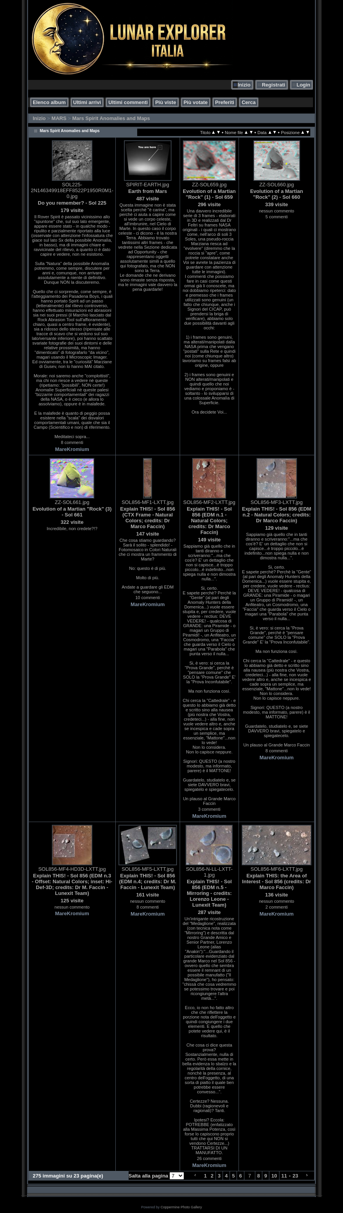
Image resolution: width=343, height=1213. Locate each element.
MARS (58, 118)
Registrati (273, 85)
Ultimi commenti (128, 102)
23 (295, 1176)
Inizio (244, 85)
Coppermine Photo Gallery (181, 1207)
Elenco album (49, 102)
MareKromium (72, 449)
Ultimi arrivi (87, 102)
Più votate (196, 102)
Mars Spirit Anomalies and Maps (111, 118)
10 (274, 1176)
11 (284, 1176)
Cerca (249, 102)
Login (303, 85)
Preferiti (224, 102)
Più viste (165, 102)
